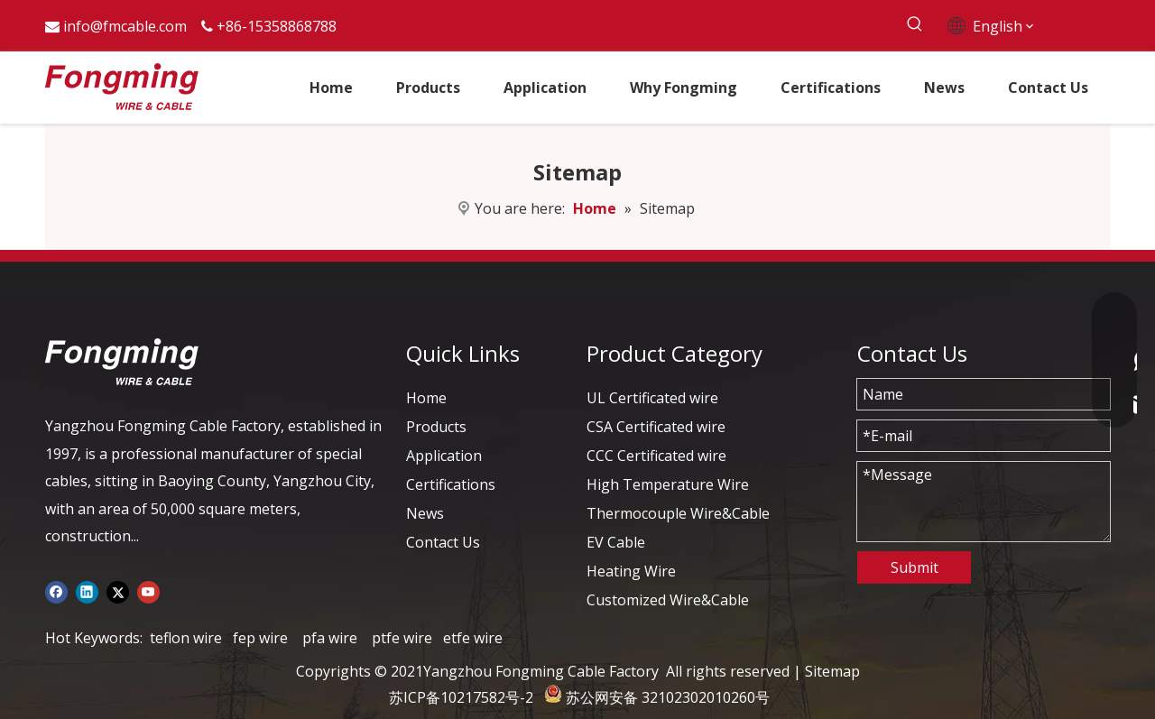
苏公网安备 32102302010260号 (668, 697)
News (425, 513)
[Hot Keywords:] (914, 25)
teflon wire (186, 638)
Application (444, 456)
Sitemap (832, 671)
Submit (914, 567)
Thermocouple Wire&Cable (678, 513)
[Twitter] (117, 590)
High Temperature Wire (668, 484)
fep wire (260, 638)
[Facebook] (56, 590)
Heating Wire (631, 571)
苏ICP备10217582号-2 (461, 697)
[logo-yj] (122, 361)
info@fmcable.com (125, 26)
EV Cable (616, 542)
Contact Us (443, 542)
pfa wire (329, 638)
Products (436, 427)
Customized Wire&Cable (668, 600)
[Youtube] (148, 590)
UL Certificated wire (652, 398)
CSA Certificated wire (656, 427)
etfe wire (473, 638)
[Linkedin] (87, 590)
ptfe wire (402, 638)
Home (426, 398)
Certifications (450, 484)
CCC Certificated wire (656, 456)
